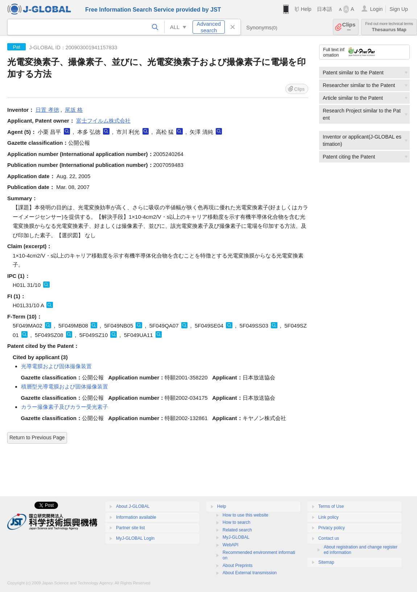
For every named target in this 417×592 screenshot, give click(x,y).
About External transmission (250, 572)
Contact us (328, 538)
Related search (237, 530)
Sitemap (326, 562)
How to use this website (245, 515)
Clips (349, 27)
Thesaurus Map (389, 27)
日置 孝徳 (47, 110)
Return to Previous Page (37, 437)
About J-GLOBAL (133, 506)
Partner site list (130, 527)
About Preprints (238, 565)
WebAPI (231, 544)
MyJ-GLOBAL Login (135, 538)
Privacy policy (331, 527)
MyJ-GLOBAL (236, 537)
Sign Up (398, 9)
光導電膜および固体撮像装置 (56, 366)
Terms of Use (331, 506)
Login (376, 9)
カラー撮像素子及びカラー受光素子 (64, 407)
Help (306, 9)
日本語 (324, 9)
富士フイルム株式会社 (103, 121)
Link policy (328, 517)
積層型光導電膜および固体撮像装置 (64, 386)
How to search (237, 522)
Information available (136, 517)
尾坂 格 (74, 110)
